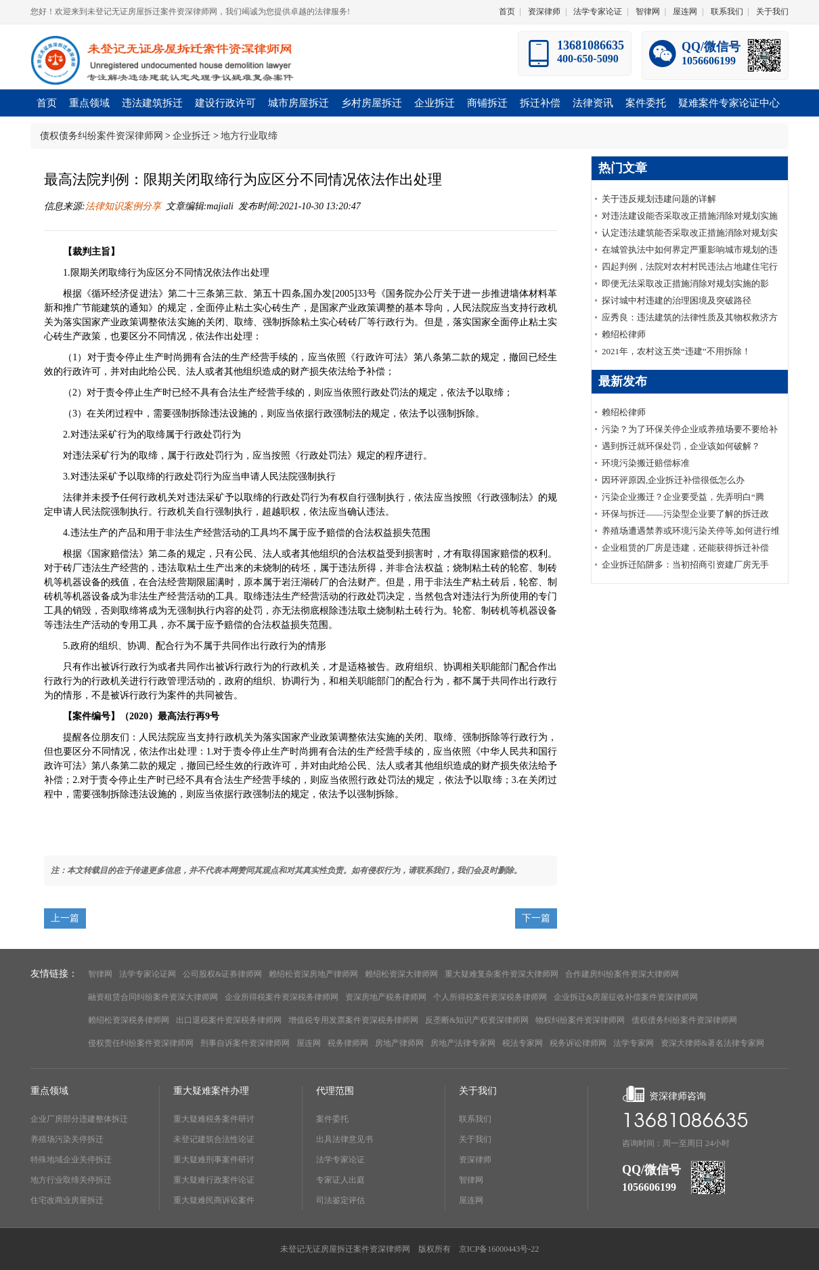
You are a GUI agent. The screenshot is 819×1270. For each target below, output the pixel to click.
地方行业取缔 (249, 136)
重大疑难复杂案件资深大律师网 (501, 974)
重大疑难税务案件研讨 (213, 1119)
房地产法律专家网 (462, 1043)
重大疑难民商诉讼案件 (213, 1200)
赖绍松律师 (624, 334)
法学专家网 (633, 1043)
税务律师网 (348, 1043)
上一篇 (65, 918)
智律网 (648, 11)
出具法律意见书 (344, 1139)
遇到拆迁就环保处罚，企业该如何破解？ (681, 446)
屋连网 (685, 11)
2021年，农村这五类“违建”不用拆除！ (676, 351)
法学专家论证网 (147, 974)
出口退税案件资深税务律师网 (229, 1020)
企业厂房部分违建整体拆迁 (79, 1119)
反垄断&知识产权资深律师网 (477, 1020)
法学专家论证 (597, 11)
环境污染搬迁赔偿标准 (646, 463)
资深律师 (544, 11)
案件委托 (332, 1119)
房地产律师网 (399, 1043)
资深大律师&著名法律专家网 (712, 1043)
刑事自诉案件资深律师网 (245, 1043)
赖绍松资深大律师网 (401, 974)
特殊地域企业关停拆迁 (71, 1159)
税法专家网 (522, 1043)
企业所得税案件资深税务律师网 (281, 997)
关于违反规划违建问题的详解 (659, 199)
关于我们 (772, 11)
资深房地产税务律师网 (385, 997)
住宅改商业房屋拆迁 (67, 1200)
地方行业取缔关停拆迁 (71, 1180)
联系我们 (727, 11)
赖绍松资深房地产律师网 (313, 974)
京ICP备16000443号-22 (499, 1249)
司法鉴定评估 (340, 1200)
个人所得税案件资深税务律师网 (490, 997)
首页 (507, 11)
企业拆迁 (192, 136)
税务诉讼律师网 (578, 1043)
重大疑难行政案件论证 (213, 1180)
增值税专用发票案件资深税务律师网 (353, 1020)
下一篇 (536, 918)
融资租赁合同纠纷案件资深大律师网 (153, 997)
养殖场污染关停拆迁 (67, 1139)
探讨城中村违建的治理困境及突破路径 (676, 300)
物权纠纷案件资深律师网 (580, 1020)
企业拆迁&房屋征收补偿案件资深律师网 (626, 997)
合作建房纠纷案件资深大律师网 (622, 974)
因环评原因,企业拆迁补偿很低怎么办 (673, 480)
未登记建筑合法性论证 (213, 1139)
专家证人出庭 (340, 1180)
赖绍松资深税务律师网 (128, 1020)
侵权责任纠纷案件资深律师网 (141, 1043)
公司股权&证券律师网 (222, 974)
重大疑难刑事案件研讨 (213, 1159)
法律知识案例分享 (123, 206)
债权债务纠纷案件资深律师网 (101, 136)
